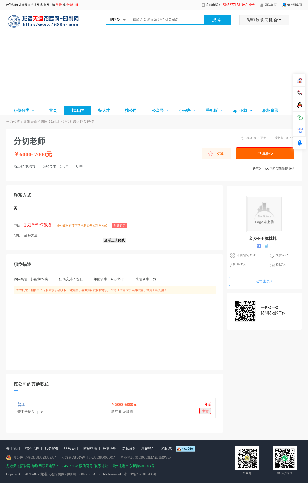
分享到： (258, 168)
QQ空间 (270, 168)
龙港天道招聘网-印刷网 (34, 5)
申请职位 (265, 153)
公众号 (158, 110)
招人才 (104, 110)
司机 (269, 20)
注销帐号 (148, 448)
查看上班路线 (114, 240)
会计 (277, 20)
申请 (205, 411)
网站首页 (271, 5)
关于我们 (13, 448)
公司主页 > (264, 281)
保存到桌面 (294, 5)
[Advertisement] (154, 69)
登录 (59, 5)
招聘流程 (32, 448)
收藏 (220, 153)
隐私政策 (129, 448)
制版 (260, 20)
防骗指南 (90, 448)
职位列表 (70, 122)
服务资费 (52, 448)
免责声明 (110, 448)
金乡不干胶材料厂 (264, 238)
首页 (53, 110)
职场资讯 (270, 110)
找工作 (78, 110)
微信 (291, 168)
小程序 (185, 110)
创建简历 (119, 225)
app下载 (240, 110)
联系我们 (71, 448)
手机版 (212, 110)
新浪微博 (282, 168)
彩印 (251, 20)
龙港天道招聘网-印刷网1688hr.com (66, 474)
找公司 (131, 110)
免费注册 (72, 5)
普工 (21, 404)
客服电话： (230, 5)
